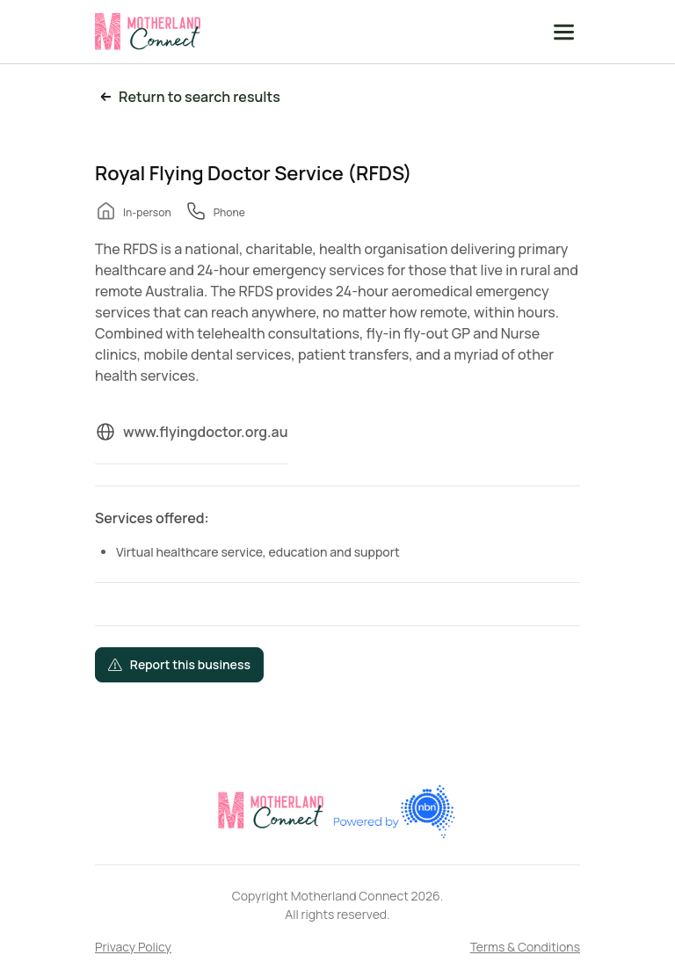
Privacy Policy (133, 946)
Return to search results (187, 97)
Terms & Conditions (525, 946)
